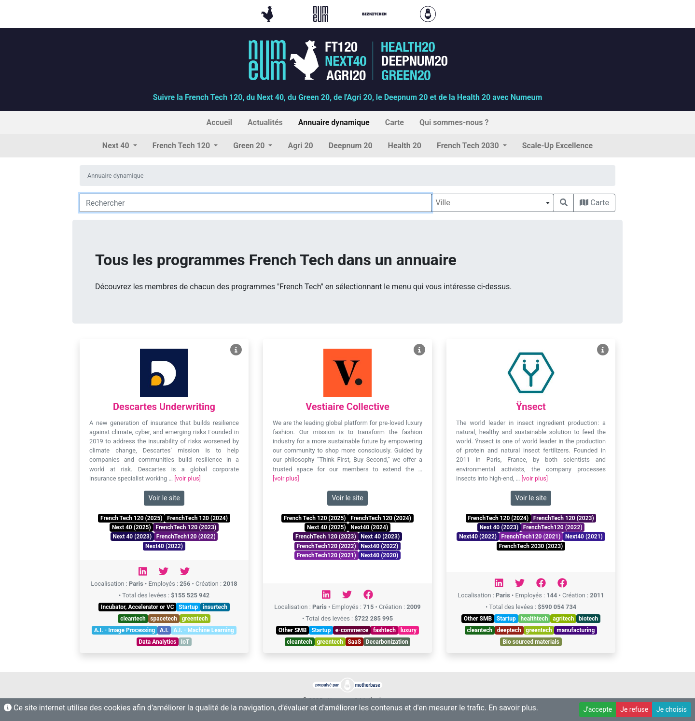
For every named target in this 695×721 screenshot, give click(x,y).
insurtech (215, 607)
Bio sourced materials (530, 641)
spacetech (163, 618)
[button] (119, 146)
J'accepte (598, 709)
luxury (409, 630)
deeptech (509, 630)
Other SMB (292, 630)
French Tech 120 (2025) (131, 518)
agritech (563, 618)
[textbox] (492, 203)
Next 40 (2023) (132, 536)
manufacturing (575, 630)
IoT (185, 641)
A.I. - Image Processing (124, 630)
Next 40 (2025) (131, 527)
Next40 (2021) (584, 536)
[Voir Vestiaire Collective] (419, 349)
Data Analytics (158, 641)
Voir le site (164, 498)
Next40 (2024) (369, 527)
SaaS (354, 641)
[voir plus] (187, 478)
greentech (195, 618)
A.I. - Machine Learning (203, 630)
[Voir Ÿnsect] (603, 349)
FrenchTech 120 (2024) (197, 518)
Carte (594, 202)
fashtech (384, 630)
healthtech (534, 618)
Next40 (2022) (164, 546)
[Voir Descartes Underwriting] (236, 349)
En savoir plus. (513, 707)
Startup (188, 607)
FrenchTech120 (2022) (186, 536)
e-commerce (352, 630)
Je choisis (671, 709)
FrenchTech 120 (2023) (185, 527)
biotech (588, 618)
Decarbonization (387, 641)
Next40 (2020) (379, 555)
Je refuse (634, 709)
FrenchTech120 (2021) (326, 555)
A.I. (164, 630)
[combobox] (492, 203)
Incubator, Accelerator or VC (137, 607)
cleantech (133, 618)
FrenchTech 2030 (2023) (531, 546)
